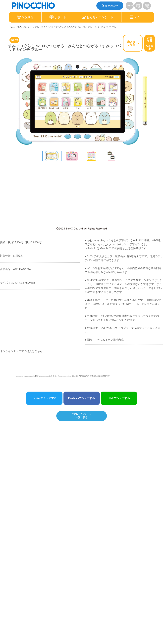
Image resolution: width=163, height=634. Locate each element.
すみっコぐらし (24, 27)
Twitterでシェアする (44, 398)
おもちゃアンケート (97, 17)
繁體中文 (147, 6)
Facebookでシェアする (81, 398)
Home (12, 27)
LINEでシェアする (119, 398)
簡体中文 (138, 6)
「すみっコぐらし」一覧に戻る (81, 416)
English (130, 5)
